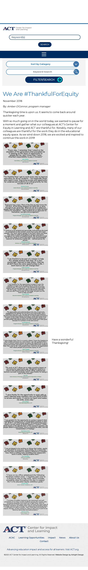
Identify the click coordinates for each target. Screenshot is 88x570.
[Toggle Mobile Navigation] (44, 54)
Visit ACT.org (72, 549)
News (62, 537)
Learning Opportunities (31, 537)
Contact (44, 541)
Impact (52, 537)
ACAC (12, 537)
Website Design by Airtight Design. (69, 555)
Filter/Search (44, 79)
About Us (74, 537)
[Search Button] (45, 44)
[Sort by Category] (42, 64)
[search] (44, 37)
